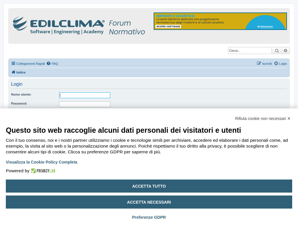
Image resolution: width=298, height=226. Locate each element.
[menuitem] (52, 63)
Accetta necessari (149, 202)
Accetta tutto (149, 186)
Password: (19, 103)
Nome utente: (21, 94)
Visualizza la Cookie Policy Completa (41, 162)
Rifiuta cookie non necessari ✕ (263, 118)
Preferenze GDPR (149, 217)
